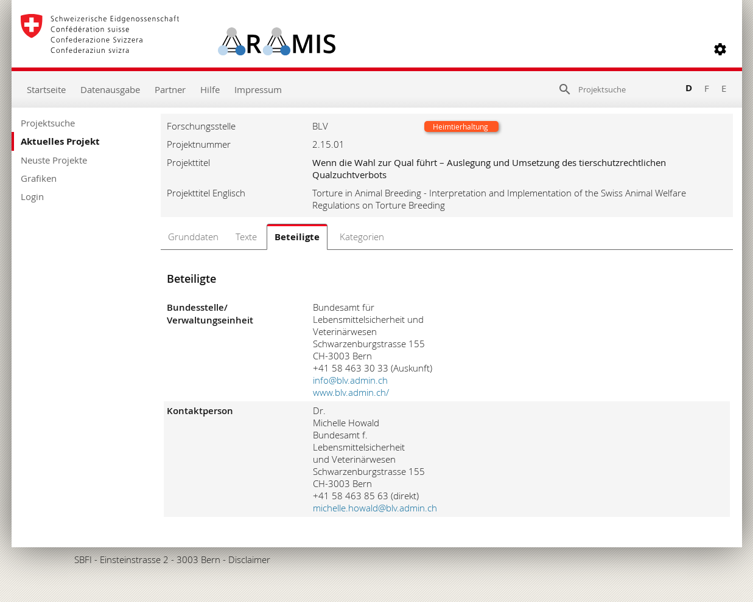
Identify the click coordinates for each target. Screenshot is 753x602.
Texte (246, 236)
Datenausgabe (110, 89)
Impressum (258, 89)
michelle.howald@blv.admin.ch (375, 508)
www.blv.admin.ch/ (351, 392)
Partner (170, 89)
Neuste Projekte (54, 160)
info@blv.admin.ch (350, 380)
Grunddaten (193, 236)
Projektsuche (48, 123)
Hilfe (210, 89)
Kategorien (362, 236)
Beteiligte (297, 236)
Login (32, 196)
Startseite (46, 89)
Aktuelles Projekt (60, 141)
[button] (720, 49)
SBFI (83, 559)
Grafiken (39, 178)
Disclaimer (249, 559)
